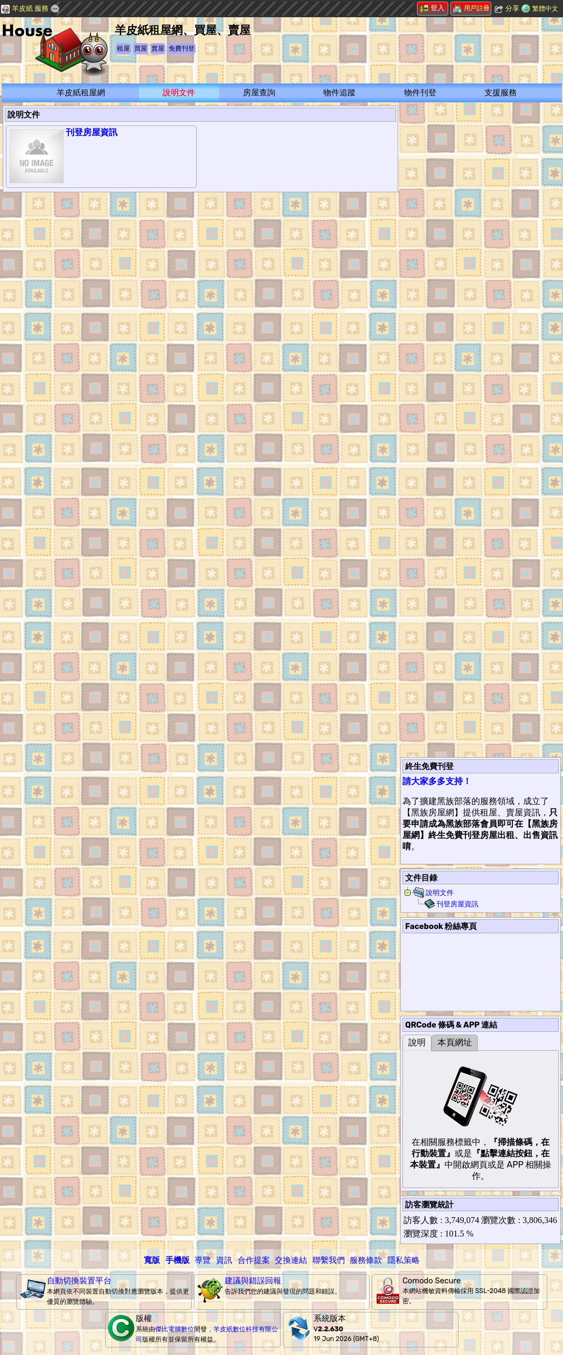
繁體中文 (545, 8)
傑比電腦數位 (174, 1329)
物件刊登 (420, 92)
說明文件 (179, 92)
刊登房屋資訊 (91, 132)
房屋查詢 (259, 92)
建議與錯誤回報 (253, 1281)
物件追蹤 (339, 92)
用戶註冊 (471, 8)
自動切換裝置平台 (79, 1281)
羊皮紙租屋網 (81, 92)
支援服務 (500, 92)
